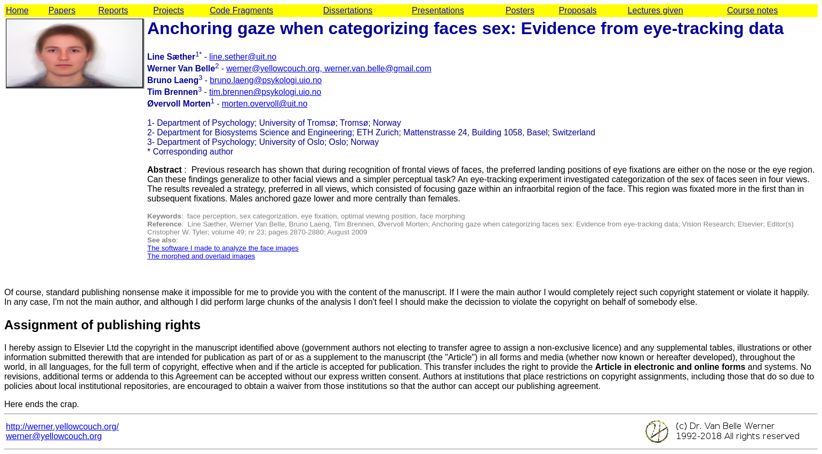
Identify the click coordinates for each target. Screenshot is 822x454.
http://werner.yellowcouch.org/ (62, 426)
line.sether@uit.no (242, 56)
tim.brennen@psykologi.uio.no (265, 91)
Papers (62, 10)
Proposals (577, 10)
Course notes (752, 10)
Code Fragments (241, 10)
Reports (113, 10)
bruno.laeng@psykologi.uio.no (266, 80)
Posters (520, 10)
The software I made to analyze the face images (223, 248)
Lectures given (655, 10)
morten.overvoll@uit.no (265, 103)
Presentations (438, 10)
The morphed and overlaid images (201, 256)
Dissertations (347, 10)
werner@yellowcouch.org (54, 436)
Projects (168, 10)
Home (17, 10)
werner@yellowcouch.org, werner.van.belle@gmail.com (328, 68)
